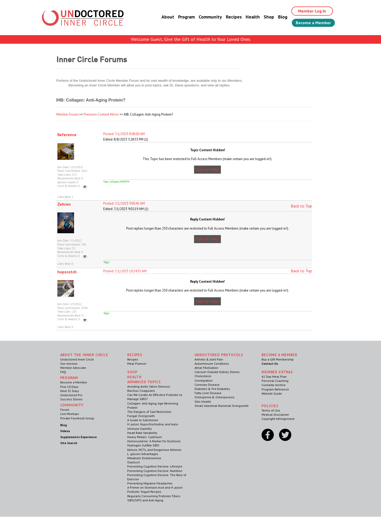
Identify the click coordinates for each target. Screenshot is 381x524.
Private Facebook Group (77, 418)
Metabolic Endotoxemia (144, 458)
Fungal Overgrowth (141, 416)
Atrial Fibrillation (206, 368)
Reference (66, 134)
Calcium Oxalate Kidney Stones (217, 372)
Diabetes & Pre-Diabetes (212, 389)
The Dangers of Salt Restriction (149, 412)
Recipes (234, 17)
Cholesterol (203, 376)
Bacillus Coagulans (141, 391)
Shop (269, 17)
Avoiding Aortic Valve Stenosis (148, 386)
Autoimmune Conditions (212, 363)
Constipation (204, 380)
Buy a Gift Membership (278, 359)
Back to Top (301, 206)
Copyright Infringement (278, 419)
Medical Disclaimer (275, 414)
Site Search (68, 443)
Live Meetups (69, 414)
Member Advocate (73, 368)
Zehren (64, 204)
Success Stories (71, 399)
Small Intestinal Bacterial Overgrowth (222, 406)
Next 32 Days (69, 391)
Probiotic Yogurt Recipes (144, 492)
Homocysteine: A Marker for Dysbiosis (154, 441)
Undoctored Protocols (219, 354)
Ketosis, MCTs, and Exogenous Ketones (154, 450)
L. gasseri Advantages (142, 454)
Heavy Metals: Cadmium (144, 437)
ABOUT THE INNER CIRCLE (84, 354)
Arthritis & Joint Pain (209, 359)
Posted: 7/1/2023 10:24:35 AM (125, 271)
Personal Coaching (275, 381)
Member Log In (312, 11)
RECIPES (134, 354)
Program (186, 17)
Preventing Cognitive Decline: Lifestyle (154, 466)
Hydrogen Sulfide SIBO (143, 445)
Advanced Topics (144, 382)
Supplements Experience (78, 437)
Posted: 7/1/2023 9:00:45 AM (124, 203)
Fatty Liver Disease (208, 393)
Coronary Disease (207, 385)
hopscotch (67, 271)
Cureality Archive (274, 385)
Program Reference (275, 389)
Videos (65, 431)
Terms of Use (271, 410)
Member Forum (67, 114)
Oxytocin (133, 462)
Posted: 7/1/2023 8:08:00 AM (124, 134)
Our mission (68, 363)
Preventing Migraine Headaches (150, 483)
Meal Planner (136, 363)
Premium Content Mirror (101, 114)
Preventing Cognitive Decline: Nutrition (154, 471)
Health (253, 17)
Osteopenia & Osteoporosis (214, 397)
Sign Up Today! (207, 170)
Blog (282, 17)
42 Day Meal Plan (274, 376)
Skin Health (203, 401)
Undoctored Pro (71, 395)
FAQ (63, 372)
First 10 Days (69, 387)
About (167, 17)
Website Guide (272, 393)
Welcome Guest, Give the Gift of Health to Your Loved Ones (190, 39)
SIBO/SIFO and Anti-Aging (145, 500)
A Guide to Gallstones (142, 420)
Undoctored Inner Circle (77, 359)
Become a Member (313, 22)
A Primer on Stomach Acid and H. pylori (155, 487)
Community (210, 17)
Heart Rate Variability (142, 433)
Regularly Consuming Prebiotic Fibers (153, 496)
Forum (64, 410)
